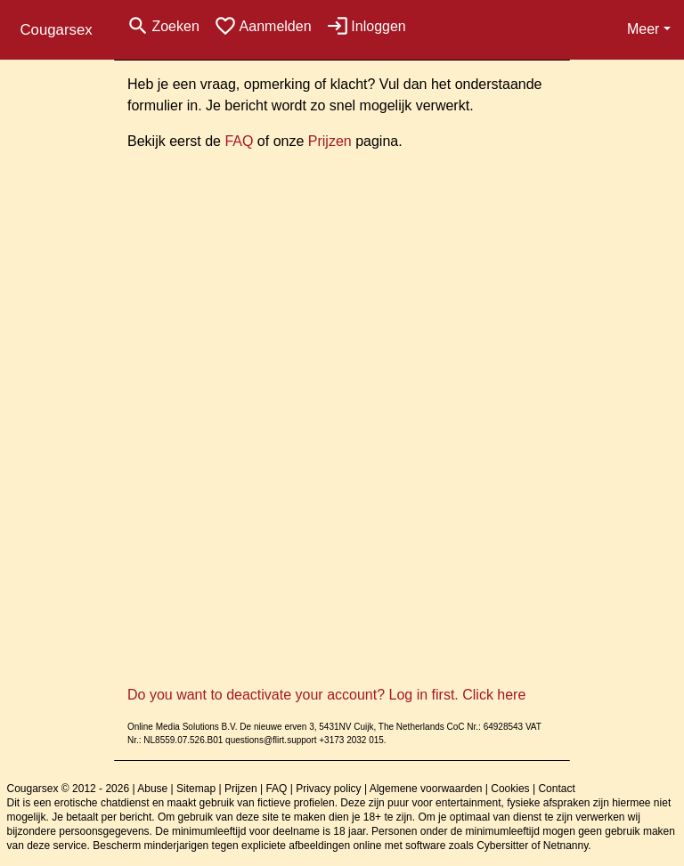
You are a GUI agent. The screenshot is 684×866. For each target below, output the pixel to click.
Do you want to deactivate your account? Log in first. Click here (326, 694)
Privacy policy (328, 788)
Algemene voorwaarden (426, 788)
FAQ (238, 141)
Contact (556, 788)
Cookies (510, 788)
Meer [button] (643, 28)
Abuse (152, 788)
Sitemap (196, 788)
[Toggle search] (163, 26)
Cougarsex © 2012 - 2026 (68, 788)
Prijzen (330, 141)
